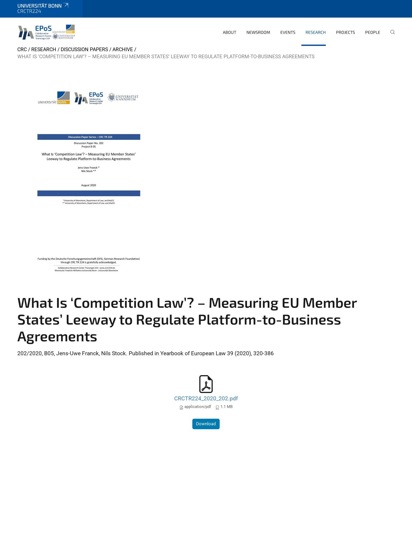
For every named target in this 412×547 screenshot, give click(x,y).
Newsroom (258, 32)
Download (206, 423)
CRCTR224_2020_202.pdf (206, 398)
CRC (22, 49)
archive (122, 49)
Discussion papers (84, 49)
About (229, 32)
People (372, 32)
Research (316, 32)
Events (287, 32)
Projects (345, 32)
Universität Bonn (43, 6)
